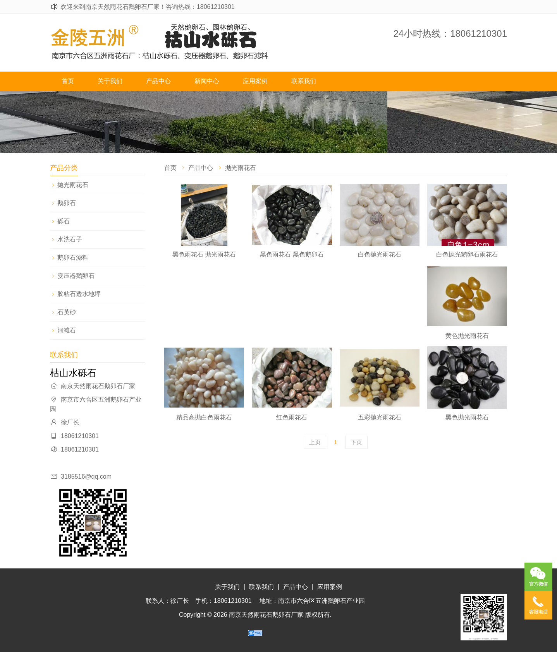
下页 (356, 442)
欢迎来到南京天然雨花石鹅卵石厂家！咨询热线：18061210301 (147, 6)
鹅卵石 (66, 203)
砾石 (63, 221)
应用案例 (255, 81)
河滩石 (66, 330)
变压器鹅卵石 (76, 275)
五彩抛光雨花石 (379, 417)
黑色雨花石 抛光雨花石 (204, 254)
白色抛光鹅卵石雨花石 (467, 254)
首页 (68, 81)
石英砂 (66, 312)
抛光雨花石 (72, 184)
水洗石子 (69, 239)
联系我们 (303, 81)
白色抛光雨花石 (379, 254)
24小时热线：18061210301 (450, 33)
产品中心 (158, 81)
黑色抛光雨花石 (467, 417)
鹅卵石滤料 (72, 257)
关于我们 (110, 81)
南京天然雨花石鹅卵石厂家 (266, 614)
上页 (315, 442)
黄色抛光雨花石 (467, 335)
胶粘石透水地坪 (79, 294)
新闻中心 (206, 81)
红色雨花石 (291, 417)
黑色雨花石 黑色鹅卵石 (291, 254)
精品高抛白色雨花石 (204, 417)
